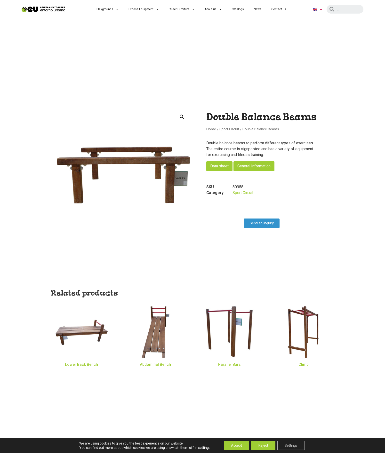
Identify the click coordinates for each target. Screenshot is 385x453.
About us (213, 9)
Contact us (278, 9)
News (257, 9)
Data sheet (219, 166)
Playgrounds (107, 9)
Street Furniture (182, 9)
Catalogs (238, 9)
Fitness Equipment (143, 9)
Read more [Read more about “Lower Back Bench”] (81, 372)
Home (211, 129)
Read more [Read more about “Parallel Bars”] (229, 372)
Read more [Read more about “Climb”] (303, 372)
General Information (254, 166)
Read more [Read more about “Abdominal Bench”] (155, 372)
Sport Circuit (229, 129)
